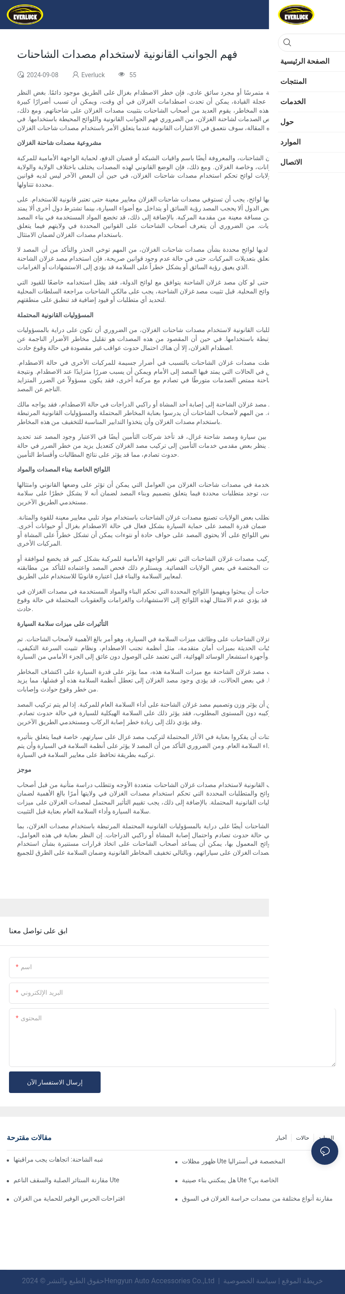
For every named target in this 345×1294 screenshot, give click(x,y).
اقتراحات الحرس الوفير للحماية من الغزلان (69, 1198)
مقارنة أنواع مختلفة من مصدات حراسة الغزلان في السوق (257, 1198)
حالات (302, 1138)
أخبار (281, 1138)
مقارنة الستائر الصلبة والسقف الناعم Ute (66, 1180)
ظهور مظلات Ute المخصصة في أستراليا (233, 1161)
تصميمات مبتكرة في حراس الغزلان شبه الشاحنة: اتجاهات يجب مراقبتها (57, 1159)
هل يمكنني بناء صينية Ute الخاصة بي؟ (230, 1180)
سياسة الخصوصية (249, 1281)
